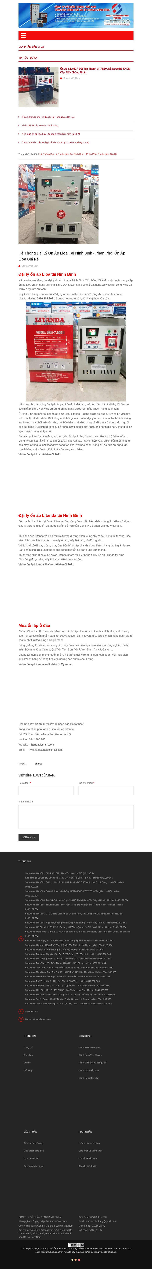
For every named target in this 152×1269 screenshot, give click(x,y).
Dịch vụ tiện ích (31, 1158)
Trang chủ (23, 154)
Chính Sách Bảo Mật (88, 1078)
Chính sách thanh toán (89, 1047)
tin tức (34, 154)
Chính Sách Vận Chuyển (90, 1055)
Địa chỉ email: (86, 783)
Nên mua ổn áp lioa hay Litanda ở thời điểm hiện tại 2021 (51, 134)
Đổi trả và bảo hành (88, 1158)
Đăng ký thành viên (87, 1166)
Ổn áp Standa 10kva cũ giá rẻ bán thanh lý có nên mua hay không (55, 142)
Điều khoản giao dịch (34, 1150)
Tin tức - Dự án (28, 57)
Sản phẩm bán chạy (31, 46)
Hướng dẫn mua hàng (89, 1143)
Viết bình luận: (26, 801)
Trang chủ (28, 1047)
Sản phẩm (28, 1055)
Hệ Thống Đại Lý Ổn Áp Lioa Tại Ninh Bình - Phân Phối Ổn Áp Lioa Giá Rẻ (71, 256)
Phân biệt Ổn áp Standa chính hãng (40, 125)
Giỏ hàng (28, 1070)
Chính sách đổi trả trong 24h (92, 1062)
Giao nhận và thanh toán (90, 1150)
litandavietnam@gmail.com (38, 1019)
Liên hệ (27, 1062)
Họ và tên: (24, 783)
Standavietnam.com (42, 744)
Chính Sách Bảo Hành (89, 1070)
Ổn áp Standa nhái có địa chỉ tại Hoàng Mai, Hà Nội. (48, 117)
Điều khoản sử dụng (33, 1143)
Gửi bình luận (29, 837)
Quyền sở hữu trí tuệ (34, 1166)
